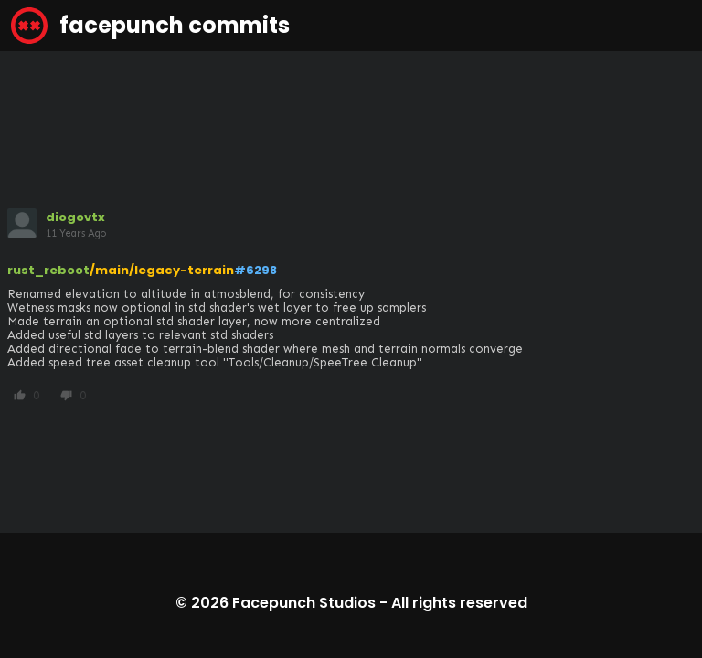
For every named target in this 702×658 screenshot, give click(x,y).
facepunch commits (150, 25)
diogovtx (75, 217)
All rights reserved (459, 602)
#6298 (255, 270)
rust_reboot (48, 270)
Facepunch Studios (304, 602)
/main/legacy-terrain (162, 270)
